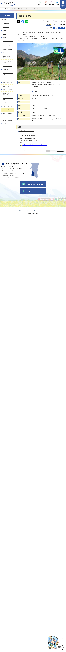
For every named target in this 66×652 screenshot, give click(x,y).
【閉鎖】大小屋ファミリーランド (8, 42)
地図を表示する (27, 131)
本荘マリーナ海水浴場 (7, 113)
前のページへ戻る (28, 151)
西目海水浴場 (5, 116)
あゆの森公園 (5, 69)
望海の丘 (4, 30)
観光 (46, 4)
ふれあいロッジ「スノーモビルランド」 (8, 78)
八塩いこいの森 (6, 27)
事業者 (57, 4)
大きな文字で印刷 (57, 24)
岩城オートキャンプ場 (7, 89)
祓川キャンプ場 (6, 86)
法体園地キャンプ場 (7, 102)
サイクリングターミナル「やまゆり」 (8, 74)
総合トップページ (23, 210)
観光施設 (25, 8)
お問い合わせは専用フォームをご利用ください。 (34, 145)
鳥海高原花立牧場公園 (7, 49)
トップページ (14, 8)
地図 (29, 191)
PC (52, 151)
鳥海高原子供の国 (6, 45)
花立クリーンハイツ (7, 52)
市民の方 (40, 4)
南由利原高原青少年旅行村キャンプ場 (8, 94)
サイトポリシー (34, 210)
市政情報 (51, 4)
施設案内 (20, 8)
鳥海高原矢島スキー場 (7, 82)
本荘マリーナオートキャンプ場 (8, 62)
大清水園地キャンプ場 (7, 106)
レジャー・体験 (32, 8)
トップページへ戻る (40, 151)
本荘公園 (4, 37)
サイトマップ (43, 210)
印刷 (48, 24)
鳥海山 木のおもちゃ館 (7, 66)
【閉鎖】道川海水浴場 (7, 120)
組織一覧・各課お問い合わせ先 (35, 184)
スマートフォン (60, 151)
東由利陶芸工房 (6, 123)
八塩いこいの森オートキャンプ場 (8, 99)
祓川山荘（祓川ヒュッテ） (7, 57)
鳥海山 (4, 34)
